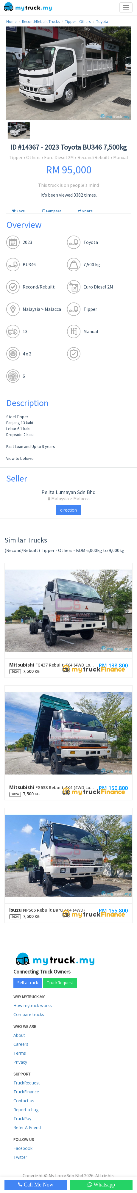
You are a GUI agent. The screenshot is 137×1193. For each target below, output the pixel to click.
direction (68, 510)
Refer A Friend (27, 1127)
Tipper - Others (78, 21)
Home (11, 21)
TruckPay (22, 1118)
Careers (20, 1044)
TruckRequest (60, 982)
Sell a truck (27, 982)
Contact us (23, 1100)
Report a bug (25, 1109)
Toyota (102, 21)
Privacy (20, 1062)
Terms (19, 1053)
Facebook (22, 1148)
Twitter (20, 1157)
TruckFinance (26, 1092)
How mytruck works (32, 1005)
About (19, 1035)
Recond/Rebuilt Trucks (41, 21)
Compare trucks (28, 1014)
